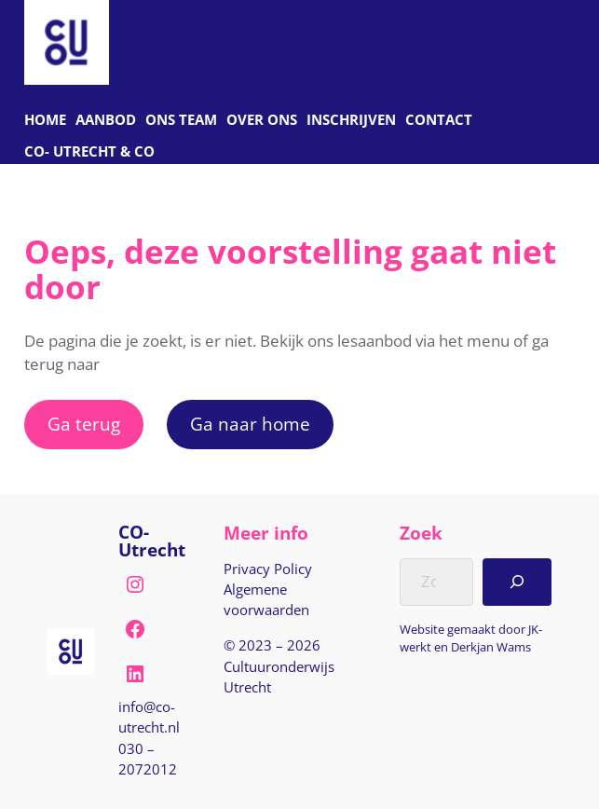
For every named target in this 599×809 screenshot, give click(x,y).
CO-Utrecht (151, 540)
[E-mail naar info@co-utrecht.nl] (159, 716)
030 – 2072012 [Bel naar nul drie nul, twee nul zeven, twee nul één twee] (147, 758)
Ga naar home (250, 423)
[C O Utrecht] (89, 152)
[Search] (517, 582)
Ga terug (84, 423)
